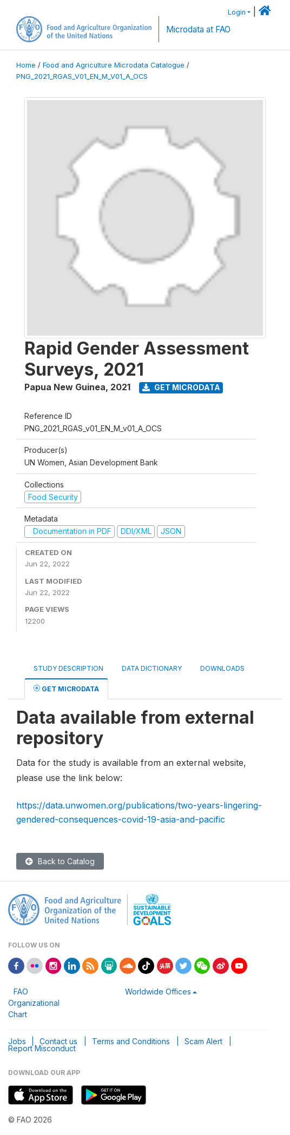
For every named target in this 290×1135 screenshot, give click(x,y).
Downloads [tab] (222, 668)
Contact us (58, 1041)
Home (26, 65)
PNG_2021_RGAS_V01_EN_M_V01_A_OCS (82, 76)
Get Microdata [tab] (66, 688)
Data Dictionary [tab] (152, 668)
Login (237, 12)
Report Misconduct (42, 1048)
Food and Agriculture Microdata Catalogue (113, 65)
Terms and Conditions (131, 1041)
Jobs (17, 1041)
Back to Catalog (60, 861)
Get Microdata (181, 387)
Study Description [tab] (68, 668)
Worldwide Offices (158, 991)
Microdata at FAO (198, 29)
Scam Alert (203, 1041)
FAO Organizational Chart (34, 1003)
